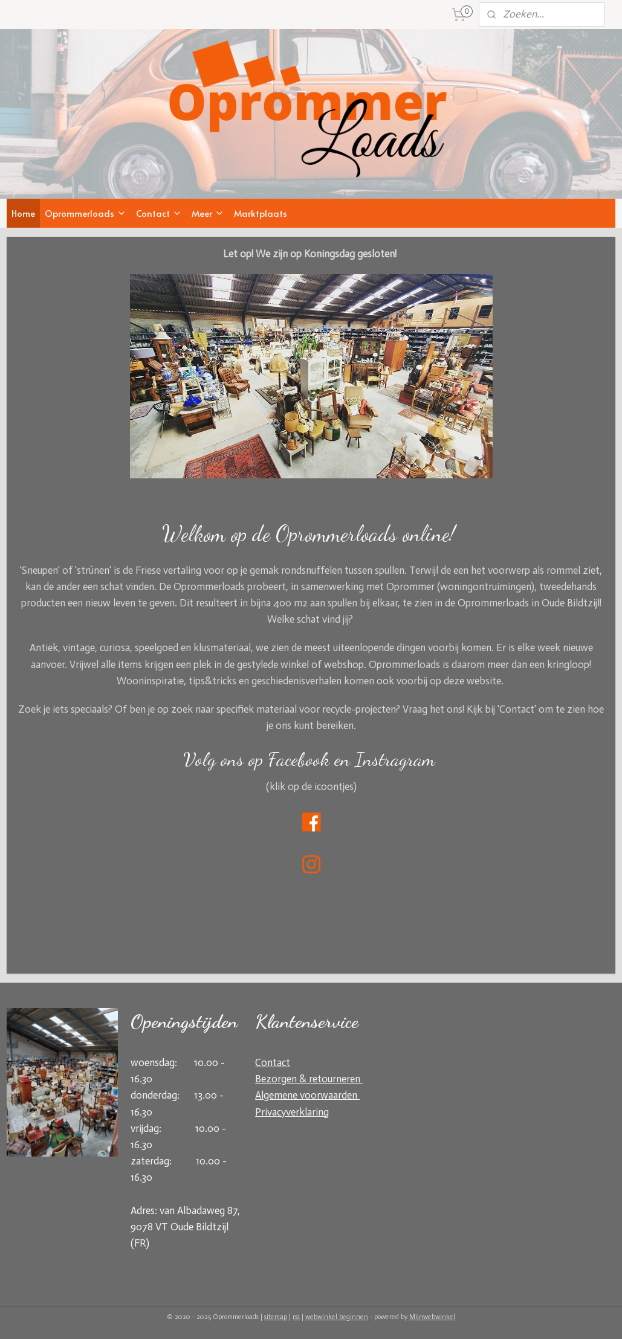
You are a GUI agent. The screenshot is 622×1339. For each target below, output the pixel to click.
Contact (159, 213)
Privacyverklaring (292, 1112)
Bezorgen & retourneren (309, 1079)
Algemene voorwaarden (307, 1095)
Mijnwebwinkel (432, 1317)
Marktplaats (260, 213)
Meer (208, 213)
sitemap (275, 1317)
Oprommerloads (85, 213)
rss (296, 1317)
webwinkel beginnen (336, 1317)
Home (23, 213)
